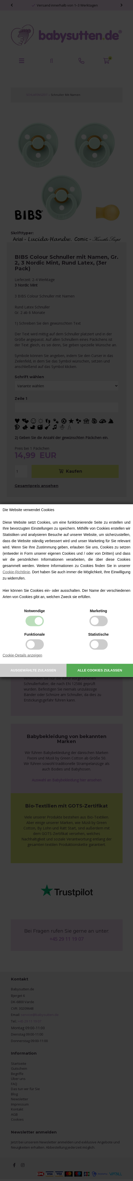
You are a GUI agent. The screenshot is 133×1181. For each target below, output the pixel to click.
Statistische (98, 634)
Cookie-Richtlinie (16, 572)
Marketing (98, 611)
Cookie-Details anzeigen (22, 655)
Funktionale (34, 634)
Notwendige (34, 611)
